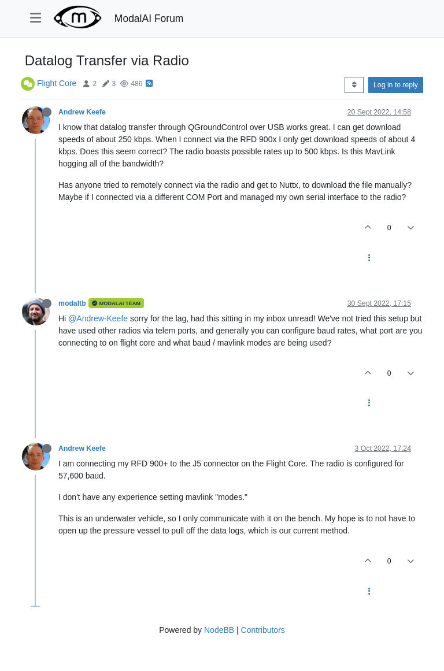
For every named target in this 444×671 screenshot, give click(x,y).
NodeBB (219, 630)
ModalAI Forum (149, 18)
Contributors (263, 630)
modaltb (72, 303)
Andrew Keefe (82, 112)
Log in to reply (395, 85)
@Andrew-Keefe (98, 318)
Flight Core (56, 83)
